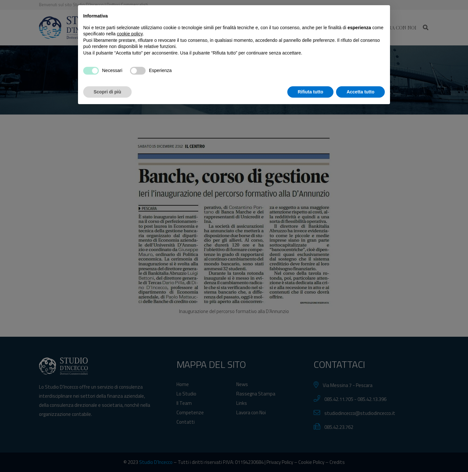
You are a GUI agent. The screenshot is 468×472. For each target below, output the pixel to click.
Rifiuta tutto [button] (310, 454)
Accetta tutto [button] (360, 454)
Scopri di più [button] (107, 454)
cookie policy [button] (130, 396)
